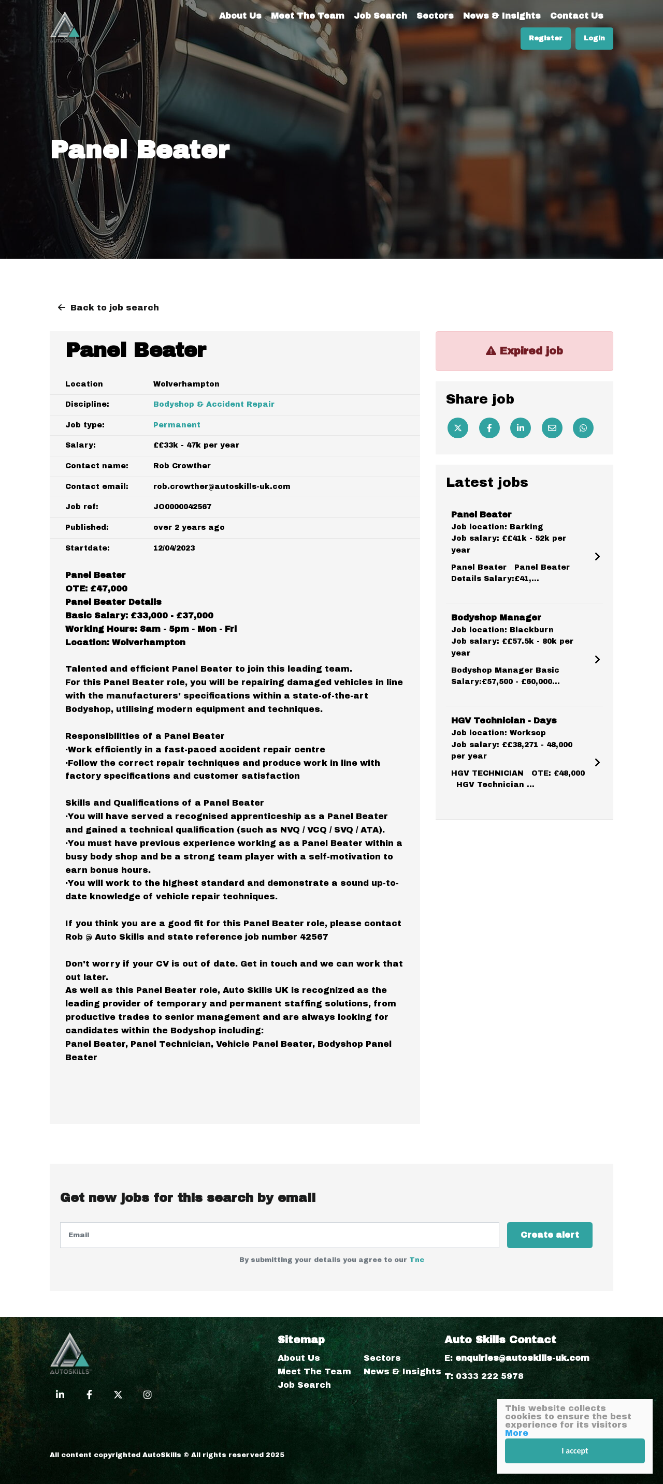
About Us (240, 15)
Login (594, 38)
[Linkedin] (520, 428)
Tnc (416, 1260)
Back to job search (114, 307)
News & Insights (502, 15)
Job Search (380, 15)
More (516, 1433)
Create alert (550, 1234)
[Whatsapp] (583, 428)
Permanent (176, 425)
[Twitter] (458, 428)
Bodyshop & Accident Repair (214, 404)
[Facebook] (489, 428)
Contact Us (576, 15)
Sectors (435, 15)
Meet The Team (307, 15)
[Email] (552, 428)
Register (546, 38)
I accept (574, 1451)
